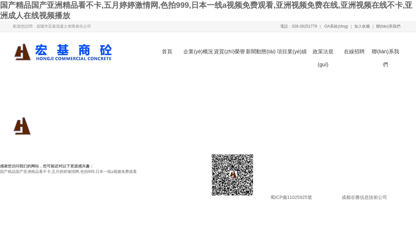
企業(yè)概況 (198, 51)
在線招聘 (354, 51)
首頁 (167, 51)
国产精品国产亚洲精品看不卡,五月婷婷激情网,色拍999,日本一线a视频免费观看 (68, 171)
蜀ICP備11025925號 (291, 197)
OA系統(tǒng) (335, 26)
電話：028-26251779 (298, 26)
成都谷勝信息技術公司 (363, 197)
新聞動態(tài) (261, 51)
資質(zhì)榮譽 (229, 51)
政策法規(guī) (323, 53)
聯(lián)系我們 (388, 26)
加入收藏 (362, 26)
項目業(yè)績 (292, 51)
